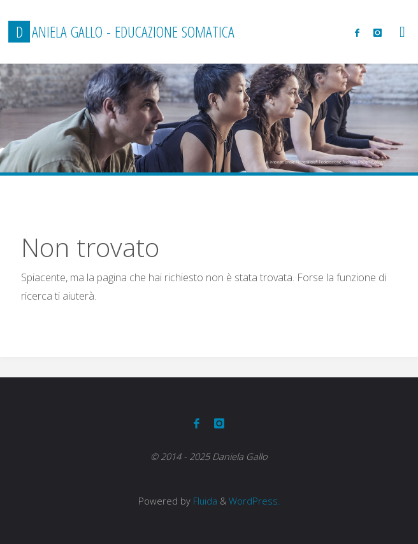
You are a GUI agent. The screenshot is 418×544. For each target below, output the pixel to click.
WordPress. (254, 500)
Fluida (204, 500)
